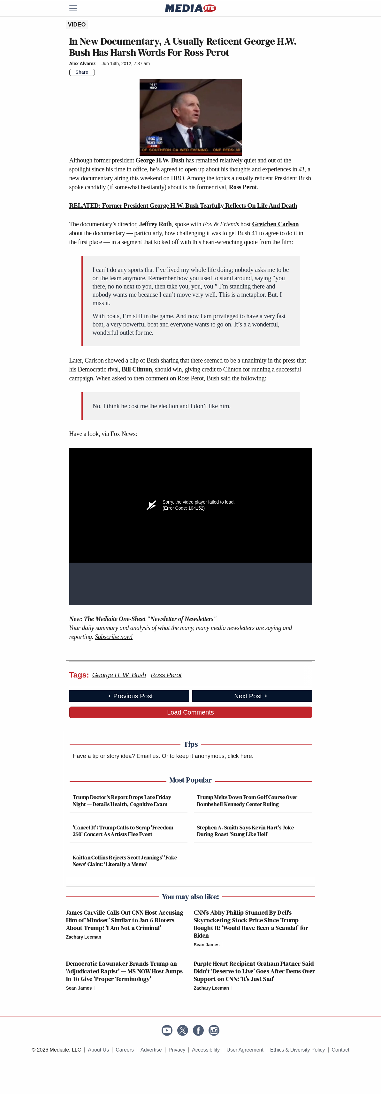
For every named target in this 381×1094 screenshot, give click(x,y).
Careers (125, 1050)
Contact (340, 1050)
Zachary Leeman (84, 937)
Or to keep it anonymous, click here (207, 756)
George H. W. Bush (119, 675)
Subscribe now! (114, 636)
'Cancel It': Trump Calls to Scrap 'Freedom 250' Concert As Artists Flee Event (123, 830)
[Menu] (77, 8)
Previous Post (130, 696)
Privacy (177, 1050)
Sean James (207, 944)
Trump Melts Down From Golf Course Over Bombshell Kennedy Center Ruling (247, 800)
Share (82, 72)
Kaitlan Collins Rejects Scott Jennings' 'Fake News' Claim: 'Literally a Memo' (125, 860)
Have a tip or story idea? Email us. (116, 756)
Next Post (251, 696)
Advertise (151, 1050)
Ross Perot (166, 675)
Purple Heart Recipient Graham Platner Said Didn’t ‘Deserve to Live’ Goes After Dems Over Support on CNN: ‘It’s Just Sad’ (254, 971)
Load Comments (190, 712)
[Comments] (98, 72)
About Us (98, 1050)
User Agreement (244, 1050)
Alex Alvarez (82, 63)
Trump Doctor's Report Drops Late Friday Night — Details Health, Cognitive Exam (122, 800)
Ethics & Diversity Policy (297, 1050)
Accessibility (206, 1050)
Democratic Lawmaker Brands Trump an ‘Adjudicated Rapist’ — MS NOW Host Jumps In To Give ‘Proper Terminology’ (124, 971)
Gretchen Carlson (275, 224)
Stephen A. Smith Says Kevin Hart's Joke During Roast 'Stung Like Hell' (245, 830)
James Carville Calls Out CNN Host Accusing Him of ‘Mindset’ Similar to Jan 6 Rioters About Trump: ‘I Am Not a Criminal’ (125, 920)
